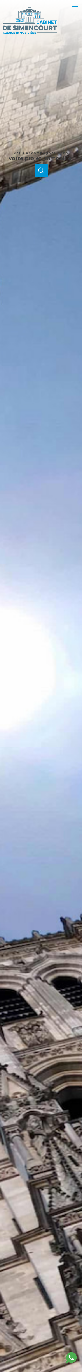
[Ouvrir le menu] (76, 8)
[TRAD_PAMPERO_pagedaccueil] (30, 32)
